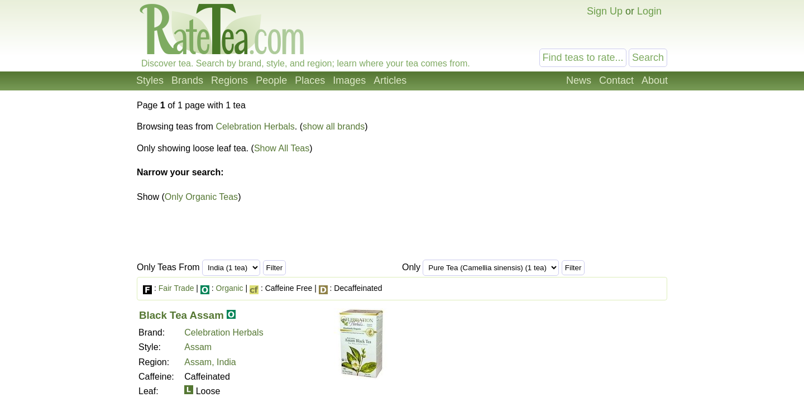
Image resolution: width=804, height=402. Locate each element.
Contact (616, 80)
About (655, 80)
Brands (187, 80)
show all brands (334, 126)
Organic (229, 288)
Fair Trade (176, 288)
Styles (150, 80)
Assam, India (210, 362)
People (271, 80)
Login (649, 11)
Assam (198, 347)
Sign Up (605, 11)
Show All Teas (281, 148)
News (578, 80)
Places (310, 80)
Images (349, 80)
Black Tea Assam (181, 315)
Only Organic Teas (201, 197)
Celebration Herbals (255, 126)
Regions (229, 80)
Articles (390, 80)
